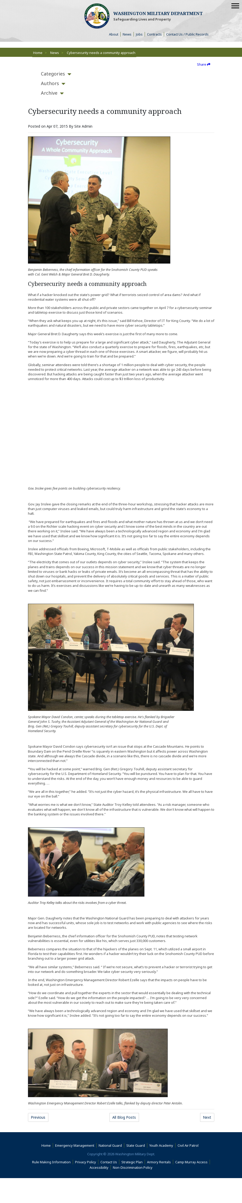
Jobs (139, 34)
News (127, 34)
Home (37, 52)
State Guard (135, 1145)
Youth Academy (161, 1145)
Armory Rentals (159, 1162)
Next (207, 1117)
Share (203, 64)
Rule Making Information (51, 1162)
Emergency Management (74, 1145)
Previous (38, 1117)
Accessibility (100, 1167)
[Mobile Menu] (235, 6)
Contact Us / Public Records (187, 34)
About (115, 34)
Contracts (154, 34)
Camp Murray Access (192, 1162)
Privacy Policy (85, 1162)
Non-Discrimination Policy (134, 1167)
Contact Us (108, 1162)
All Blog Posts (124, 1117)
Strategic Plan (132, 1162)
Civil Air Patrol (189, 1145)
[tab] (53, 73)
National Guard (110, 1145)
